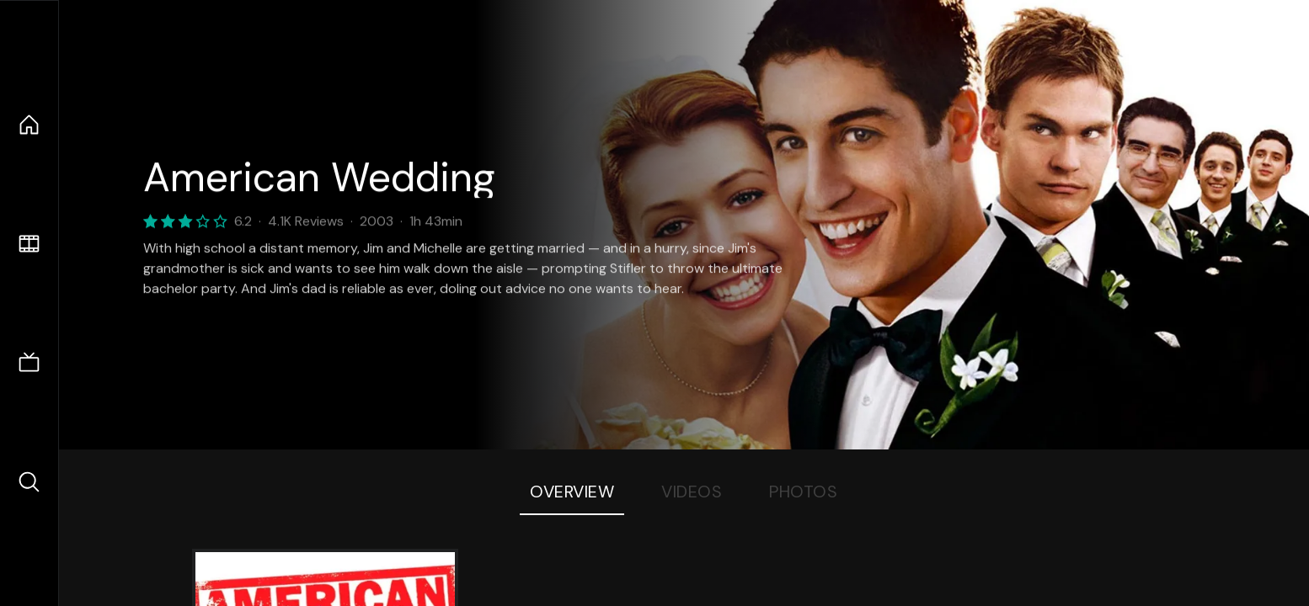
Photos (803, 491)
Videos (691, 491)
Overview (572, 491)
